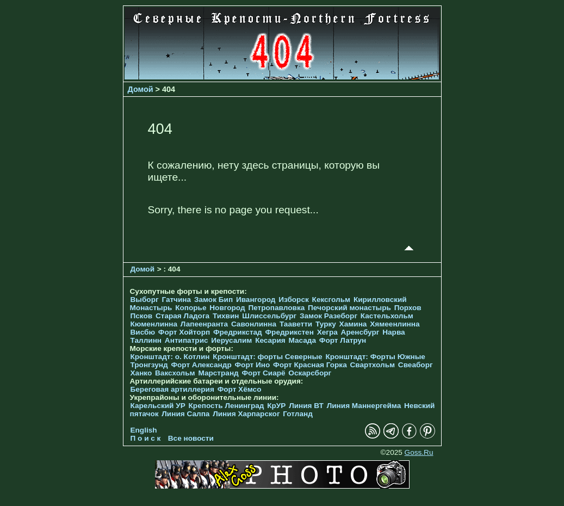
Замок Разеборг (328, 316)
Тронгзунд (149, 365)
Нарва (393, 332)
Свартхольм (372, 365)
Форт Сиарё (264, 373)
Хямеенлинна (394, 324)
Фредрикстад (237, 332)
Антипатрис (186, 340)
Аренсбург (360, 332)
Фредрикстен (289, 332)
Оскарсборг (309, 373)
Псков (142, 316)
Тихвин (226, 316)
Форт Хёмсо (240, 389)
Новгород (227, 308)
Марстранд (218, 373)
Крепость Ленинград (226, 406)
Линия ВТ (306, 406)
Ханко (141, 373)
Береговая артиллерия (172, 389)
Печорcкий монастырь (349, 308)
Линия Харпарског (246, 414)
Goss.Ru (419, 452)
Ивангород (256, 299)
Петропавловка (276, 308)
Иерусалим (231, 340)
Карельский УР (158, 406)
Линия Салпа (185, 414)
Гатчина (176, 299)
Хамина (353, 324)
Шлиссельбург (269, 316)
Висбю (143, 332)
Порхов (408, 308)
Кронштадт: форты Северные (267, 357)
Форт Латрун (342, 340)
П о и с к (146, 438)
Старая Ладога (182, 316)
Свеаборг (415, 365)
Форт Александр (201, 365)
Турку (325, 324)
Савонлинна (253, 324)
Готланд (298, 414)
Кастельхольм (387, 316)
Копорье (190, 308)
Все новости (191, 438)
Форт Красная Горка (310, 365)
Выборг (145, 299)
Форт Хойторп (184, 332)
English (144, 430)
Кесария (270, 340)
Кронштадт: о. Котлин (170, 357)
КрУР (276, 406)
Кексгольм (331, 299)
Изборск (293, 299)
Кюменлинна (154, 324)
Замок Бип (213, 299)
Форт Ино (252, 365)
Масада (302, 340)
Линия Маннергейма (364, 406)
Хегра (327, 332)
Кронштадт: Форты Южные (375, 357)
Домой (140, 89)
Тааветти (296, 324)
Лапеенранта (204, 324)
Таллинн (146, 340)
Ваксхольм (175, 373)
